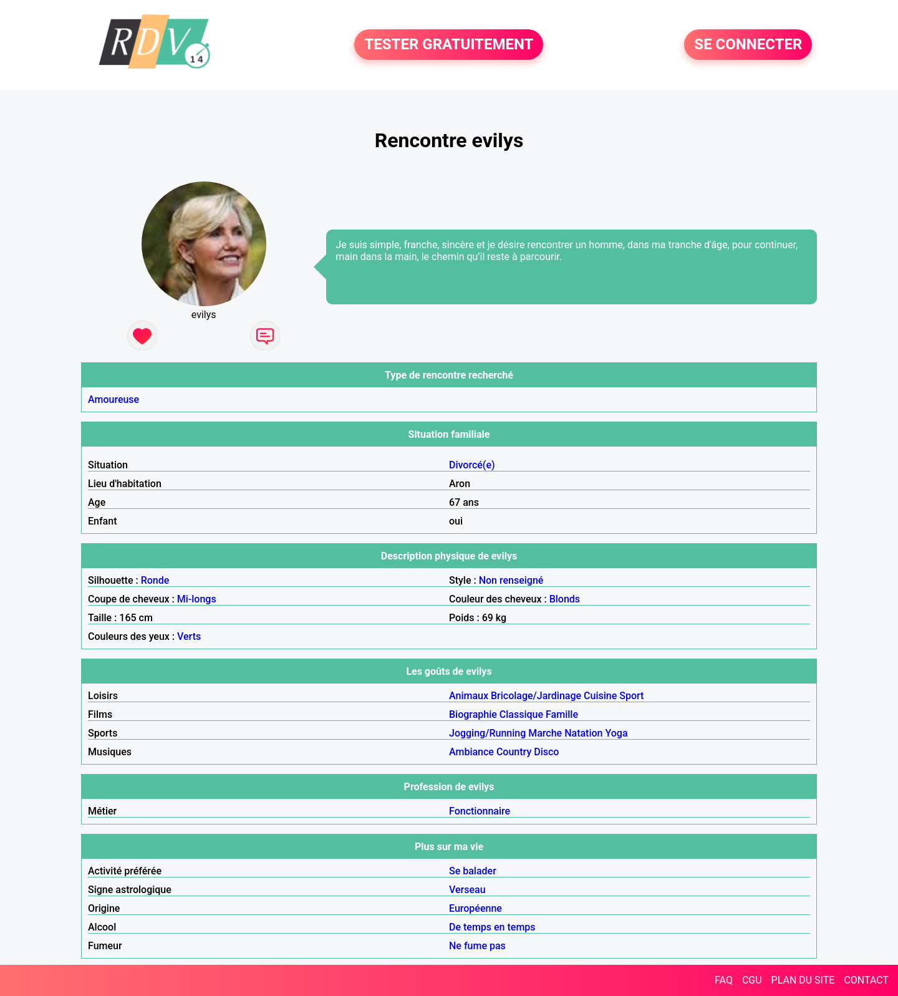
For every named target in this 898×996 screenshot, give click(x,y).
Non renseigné (511, 580)
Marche (545, 733)
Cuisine (600, 696)
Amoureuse (113, 399)
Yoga (616, 733)
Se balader (472, 871)
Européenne (475, 908)
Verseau (467, 890)
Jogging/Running (487, 733)
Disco (546, 752)
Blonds (564, 599)
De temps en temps (492, 927)
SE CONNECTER (748, 45)
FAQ (724, 980)
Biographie (473, 714)
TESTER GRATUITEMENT (448, 45)
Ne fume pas (477, 946)
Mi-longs (196, 599)
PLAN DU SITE (803, 980)
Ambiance (471, 752)
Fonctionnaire (479, 811)
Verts (189, 636)
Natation (583, 733)
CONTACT (866, 980)
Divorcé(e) (472, 465)
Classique (521, 714)
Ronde (155, 580)
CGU (752, 980)
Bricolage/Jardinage (536, 696)
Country (513, 752)
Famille (562, 714)
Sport (631, 696)
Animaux (468, 696)
